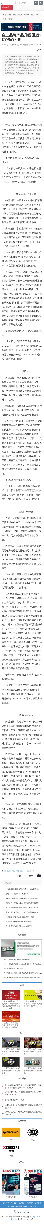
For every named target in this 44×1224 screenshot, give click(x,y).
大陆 (10, 15)
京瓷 (4, 19)
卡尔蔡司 (10, 19)
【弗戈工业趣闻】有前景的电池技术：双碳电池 (33, 1051)
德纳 (14, 15)
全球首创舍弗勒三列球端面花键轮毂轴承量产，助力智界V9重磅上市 (23, 1093)
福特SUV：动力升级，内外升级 (17, 894)
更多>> (4, 984)
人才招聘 (30, 1203)
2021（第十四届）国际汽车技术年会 (17, 960)
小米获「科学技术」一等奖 (14, 1100)
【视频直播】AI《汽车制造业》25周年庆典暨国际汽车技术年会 (33, 1003)
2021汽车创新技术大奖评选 (13, 968)
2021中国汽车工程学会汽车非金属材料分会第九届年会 (23, 964)
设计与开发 (11, 1197)
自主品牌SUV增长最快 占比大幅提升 (19, 926)
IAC (37, 15)
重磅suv (23, 871)
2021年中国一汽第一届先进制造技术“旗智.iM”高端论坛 (23, 977)
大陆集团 (11, 1140)
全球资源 (38, 1203)
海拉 (32, 15)
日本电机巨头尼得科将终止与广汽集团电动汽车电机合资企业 (23, 1113)
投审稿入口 (7, 7)
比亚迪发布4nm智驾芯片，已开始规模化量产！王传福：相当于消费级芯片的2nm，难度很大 (23, 1086)
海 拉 (33, 1140)
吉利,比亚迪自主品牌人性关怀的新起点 (19, 921)
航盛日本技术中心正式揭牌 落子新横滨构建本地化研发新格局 (23, 1106)
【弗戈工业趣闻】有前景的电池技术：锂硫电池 (33, 1070)
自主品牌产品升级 (11, 871)
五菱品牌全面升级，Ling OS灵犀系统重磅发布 (22, 903)
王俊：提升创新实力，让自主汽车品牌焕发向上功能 (23, 912)
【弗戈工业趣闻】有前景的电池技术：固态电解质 (11, 1070)
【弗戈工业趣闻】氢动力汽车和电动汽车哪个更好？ (11, 1051)
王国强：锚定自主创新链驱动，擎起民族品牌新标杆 (23, 898)
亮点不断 (31, 871)
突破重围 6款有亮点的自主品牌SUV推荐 (20, 917)
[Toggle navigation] (6, 3)
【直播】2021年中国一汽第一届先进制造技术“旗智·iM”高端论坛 (11, 1025)
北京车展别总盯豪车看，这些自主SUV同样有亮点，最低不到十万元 (23, 889)
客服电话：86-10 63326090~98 (26, 1206)
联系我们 (22, 1203)
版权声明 (6, 1203)
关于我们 (14, 1203)
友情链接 (10, 1206)
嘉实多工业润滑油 (23, 15)
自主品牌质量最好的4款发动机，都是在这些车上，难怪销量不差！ (23, 908)
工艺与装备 (33, 1197)
